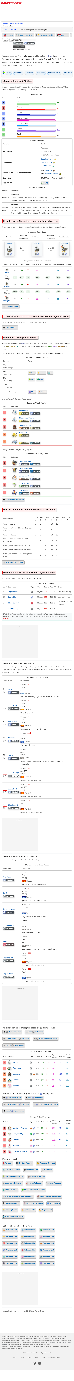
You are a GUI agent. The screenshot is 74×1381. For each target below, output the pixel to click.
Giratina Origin (25, 461)
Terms (30, 1357)
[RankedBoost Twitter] (34, 1363)
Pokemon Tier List (45, 35)
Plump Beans (48, 166)
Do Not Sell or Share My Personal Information (16, 1347)
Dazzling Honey (49, 159)
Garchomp (23, 490)
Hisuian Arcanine (26, 425)
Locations (62, 35)
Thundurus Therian (27, 418)
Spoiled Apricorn (53, 173)
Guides (4, 30)
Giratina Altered (25, 468)
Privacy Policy (51, 1343)
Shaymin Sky (24, 483)
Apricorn (50, 170)
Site (44, 1357)
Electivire (23, 432)
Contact (22, 1357)
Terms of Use (62, 1343)
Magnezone (23, 440)
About (14, 1357)
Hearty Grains (48, 162)
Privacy (37, 1357)
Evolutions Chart (24, 35)
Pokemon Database (54, 1357)
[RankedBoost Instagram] (39, 1363)
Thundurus (23, 410)
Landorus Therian (26, 476)
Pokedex (14, 30)
